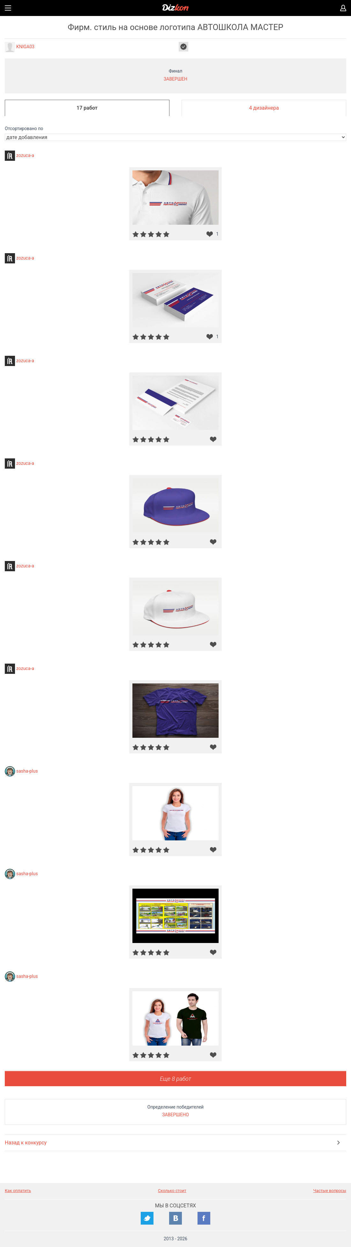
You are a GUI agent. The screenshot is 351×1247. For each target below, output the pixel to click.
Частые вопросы (329, 1190)
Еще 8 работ (175, 1078)
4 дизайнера (264, 108)
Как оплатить (18, 1190)
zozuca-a (25, 155)
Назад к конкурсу (26, 1143)
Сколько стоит (172, 1190)
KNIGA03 (25, 46)
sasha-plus (27, 770)
